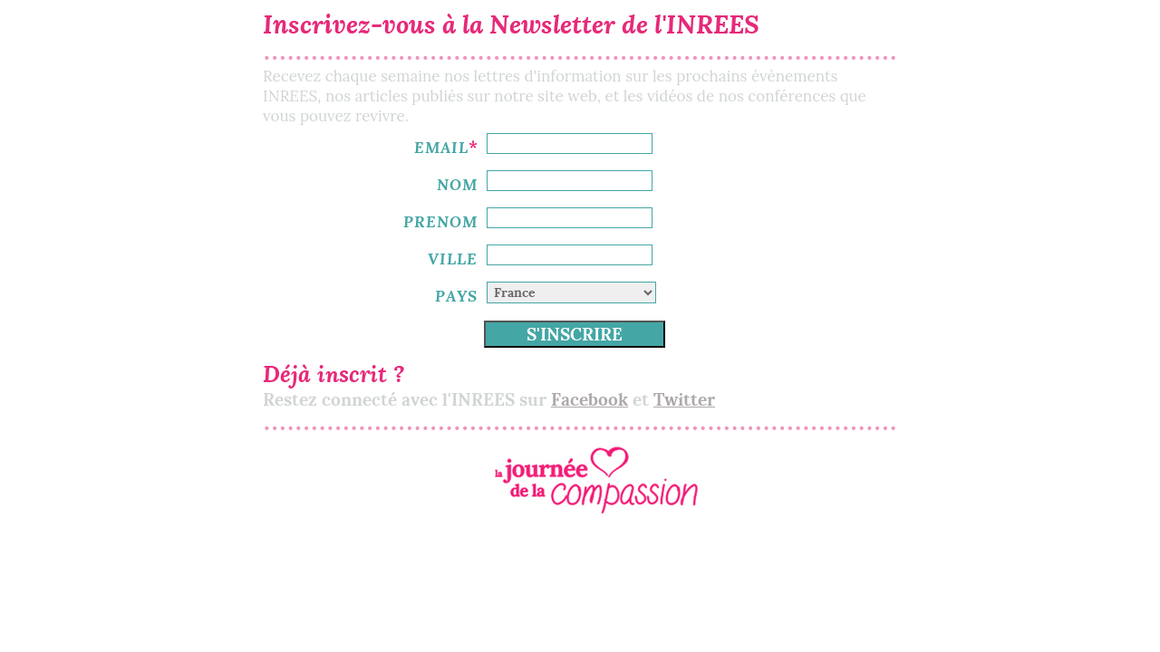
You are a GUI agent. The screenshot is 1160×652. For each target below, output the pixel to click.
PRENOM (440, 221)
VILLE (453, 258)
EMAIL (441, 147)
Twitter (684, 399)
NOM (457, 184)
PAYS (456, 295)
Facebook (589, 399)
